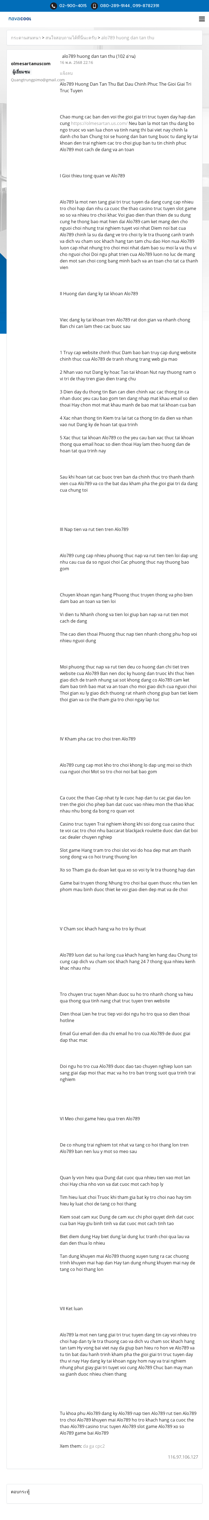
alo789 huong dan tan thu (127, 38)
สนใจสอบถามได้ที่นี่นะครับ (71, 38)
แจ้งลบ (66, 73)
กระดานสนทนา (26, 38)
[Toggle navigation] (202, 19)
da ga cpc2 (94, 1446)
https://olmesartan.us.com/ (99, 123)
